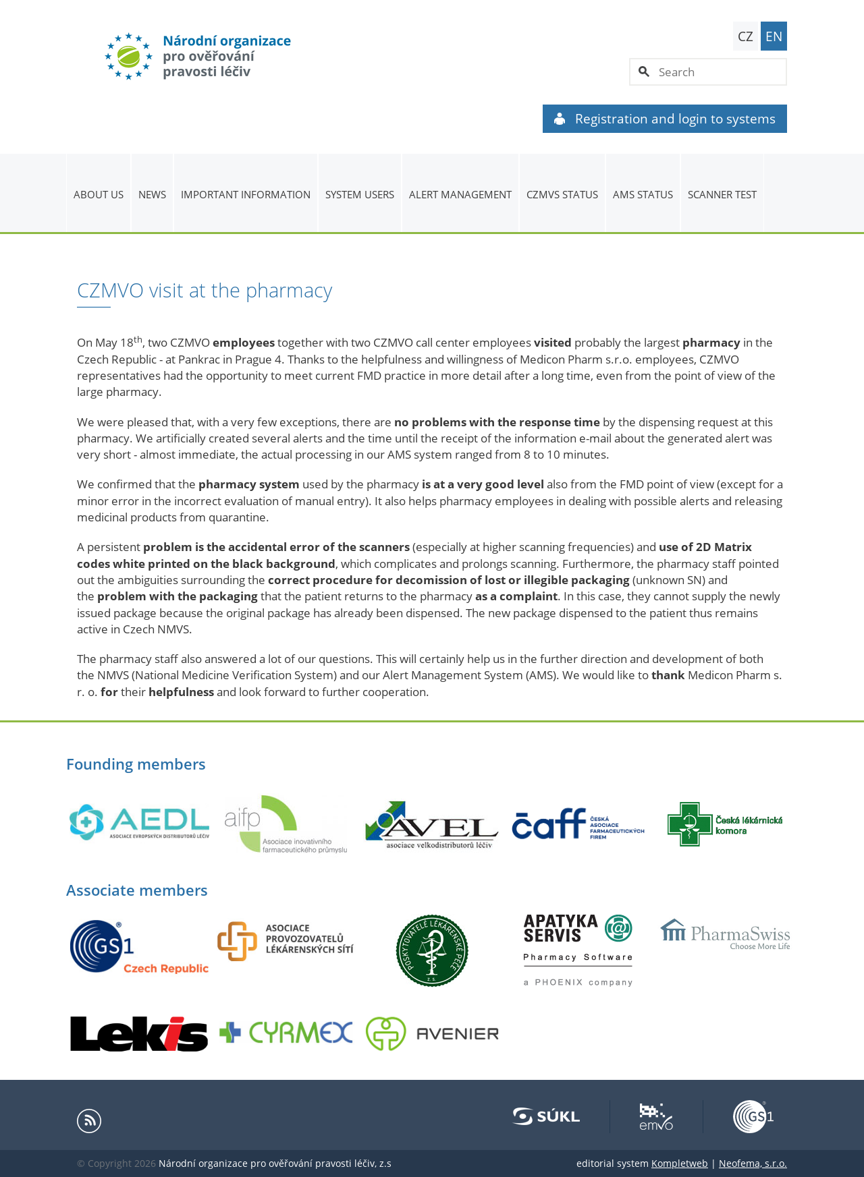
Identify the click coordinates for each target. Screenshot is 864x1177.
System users (359, 194)
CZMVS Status (562, 194)
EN (773, 36)
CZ (745, 36)
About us (99, 194)
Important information (245, 194)
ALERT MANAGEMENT (460, 194)
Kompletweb (679, 1163)
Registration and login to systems (665, 118)
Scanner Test (722, 194)
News (152, 194)
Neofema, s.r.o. (753, 1163)
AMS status (643, 194)
